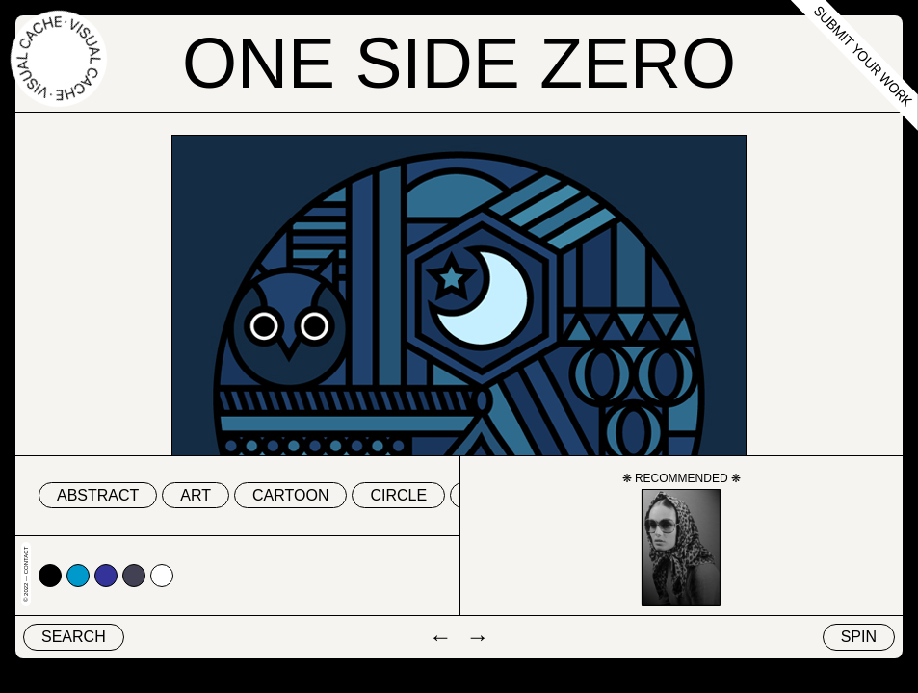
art (195, 495)
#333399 (106, 575)
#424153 (133, 575)
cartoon (290, 495)
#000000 (50, 575)
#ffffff (161, 575)
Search (73, 637)
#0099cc (78, 575)
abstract (98, 495)
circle (398, 495)
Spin (859, 637)
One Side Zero (459, 63)
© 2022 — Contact (26, 574)
